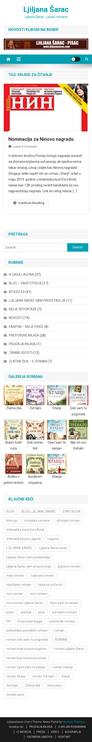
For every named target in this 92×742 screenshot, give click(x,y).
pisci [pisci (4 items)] (42, 612)
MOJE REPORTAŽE (23, 309)
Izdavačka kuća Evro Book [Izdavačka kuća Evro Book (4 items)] (25, 530)
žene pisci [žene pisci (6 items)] (54, 685)
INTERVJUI (17, 292)
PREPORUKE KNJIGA (24, 335)
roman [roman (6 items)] (59, 630)
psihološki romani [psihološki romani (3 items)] (62, 621)
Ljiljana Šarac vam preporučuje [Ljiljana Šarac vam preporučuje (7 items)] (28, 566)
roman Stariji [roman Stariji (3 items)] (15, 676)
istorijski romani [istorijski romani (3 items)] (68, 520)
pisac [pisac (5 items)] (10, 612)
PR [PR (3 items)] (8, 621)
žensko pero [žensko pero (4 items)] (15, 694)
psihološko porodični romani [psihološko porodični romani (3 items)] (26, 630)
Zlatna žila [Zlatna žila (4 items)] (32, 685)
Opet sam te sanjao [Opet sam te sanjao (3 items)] (64, 603)
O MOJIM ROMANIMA (72, 726)
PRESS (41, 732)
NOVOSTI (16, 318)
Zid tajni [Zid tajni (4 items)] (12, 685)
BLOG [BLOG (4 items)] (10, 511)
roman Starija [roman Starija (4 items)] (63, 667)
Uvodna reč (16, 726)
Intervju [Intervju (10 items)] (11, 520)
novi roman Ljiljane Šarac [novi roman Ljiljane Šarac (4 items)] (24, 603)
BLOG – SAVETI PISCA (25, 283)
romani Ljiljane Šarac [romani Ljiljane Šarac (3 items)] (69, 649)
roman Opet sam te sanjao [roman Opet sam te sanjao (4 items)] (26, 667)
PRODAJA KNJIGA (22, 344)
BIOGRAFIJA (73, 732)
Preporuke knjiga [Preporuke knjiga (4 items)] (30, 621)
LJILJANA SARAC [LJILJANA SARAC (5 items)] (19, 548)
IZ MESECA (24, 732)
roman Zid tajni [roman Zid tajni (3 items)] (43, 676)
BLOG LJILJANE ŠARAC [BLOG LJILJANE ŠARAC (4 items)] (38, 511)
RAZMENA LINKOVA (39, 736)
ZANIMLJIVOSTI (20, 353)
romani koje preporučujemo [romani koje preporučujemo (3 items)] (26, 649)
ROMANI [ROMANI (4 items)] (61, 639)
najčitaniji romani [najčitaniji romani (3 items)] (18, 584)
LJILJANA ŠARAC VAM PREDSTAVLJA (37, 300)
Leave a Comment (25, 146)
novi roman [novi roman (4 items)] (14, 594)
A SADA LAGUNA (21, 274)
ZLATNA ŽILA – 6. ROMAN (28, 361)
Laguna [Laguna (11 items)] (53, 539)
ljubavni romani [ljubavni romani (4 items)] (69, 566)
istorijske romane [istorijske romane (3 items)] (37, 520)
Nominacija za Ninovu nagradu (41, 139)
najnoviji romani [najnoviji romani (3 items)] (42, 575)
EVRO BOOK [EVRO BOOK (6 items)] (72, 511)
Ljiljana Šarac (46, 9)
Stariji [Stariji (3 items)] (65, 676)
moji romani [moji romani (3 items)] (15, 575)
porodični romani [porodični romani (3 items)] (64, 612)
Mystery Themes (73, 722)
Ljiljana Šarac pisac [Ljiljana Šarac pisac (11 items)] (53, 548)
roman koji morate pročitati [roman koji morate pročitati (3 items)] (26, 658)
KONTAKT (64, 736)
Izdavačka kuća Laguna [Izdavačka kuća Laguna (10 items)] (23, 539)
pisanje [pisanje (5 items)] (26, 612)
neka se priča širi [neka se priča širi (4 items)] (50, 584)
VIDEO (55, 732)
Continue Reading (28, 203)
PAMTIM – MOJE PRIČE (26, 327)
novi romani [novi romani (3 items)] (38, 594)
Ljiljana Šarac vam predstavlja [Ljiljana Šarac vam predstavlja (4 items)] (28, 557)
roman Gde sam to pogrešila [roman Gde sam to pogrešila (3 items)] (27, 639)
